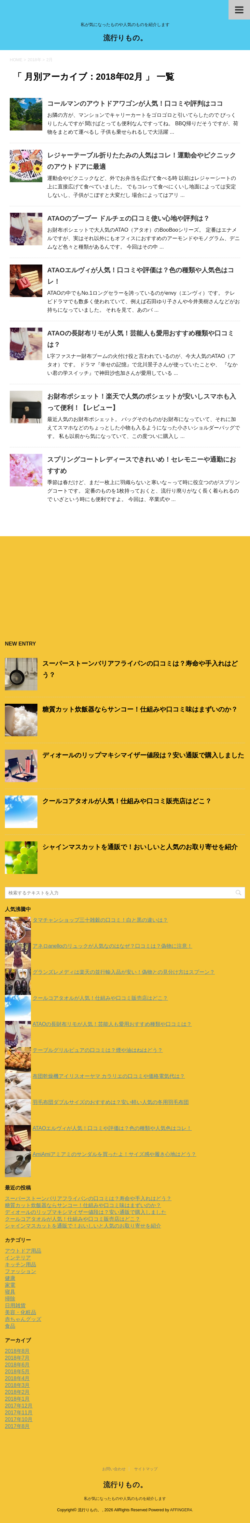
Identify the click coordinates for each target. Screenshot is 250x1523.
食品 (10, 1326)
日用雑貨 (15, 1305)
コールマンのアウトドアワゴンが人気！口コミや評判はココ (135, 103)
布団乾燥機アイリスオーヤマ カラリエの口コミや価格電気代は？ (109, 1076)
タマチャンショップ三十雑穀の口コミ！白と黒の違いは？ (100, 920)
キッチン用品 (20, 1264)
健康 (10, 1278)
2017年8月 (17, 1426)
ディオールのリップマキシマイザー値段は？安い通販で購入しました (143, 755)
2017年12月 (19, 1405)
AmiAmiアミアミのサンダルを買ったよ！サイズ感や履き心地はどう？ (114, 1154)
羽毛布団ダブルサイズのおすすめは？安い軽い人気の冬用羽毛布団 (111, 1102)
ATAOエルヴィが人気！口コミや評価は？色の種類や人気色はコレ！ (112, 1128)
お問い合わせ (114, 1469)
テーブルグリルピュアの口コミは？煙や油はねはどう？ (98, 1050)
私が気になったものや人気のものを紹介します (125, 1498)
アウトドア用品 (23, 1251)
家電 (10, 1285)
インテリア (18, 1257)
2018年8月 (17, 1351)
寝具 (10, 1292)
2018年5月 (17, 1371)
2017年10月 (19, 1419)
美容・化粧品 (20, 1312)
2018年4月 (17, 1378)
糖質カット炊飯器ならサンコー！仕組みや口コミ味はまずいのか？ (140, 709)
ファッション (20, 1271)
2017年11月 (19, 1412)
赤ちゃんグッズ (23, 1319)
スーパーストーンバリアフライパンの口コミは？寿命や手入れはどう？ (88, 1198)
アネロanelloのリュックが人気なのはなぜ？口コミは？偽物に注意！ (112, 946)
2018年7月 (17, 1358)
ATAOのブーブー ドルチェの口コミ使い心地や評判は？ (128, 218)
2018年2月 (17, 1392)
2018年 (34, 59)
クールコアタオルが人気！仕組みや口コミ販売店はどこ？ (127, 801)
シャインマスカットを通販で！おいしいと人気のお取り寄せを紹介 (140, 846)
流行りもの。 (125, 38)
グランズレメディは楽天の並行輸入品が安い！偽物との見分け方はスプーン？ (124, 972)
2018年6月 (17, 1364)
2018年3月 (17, 1385)
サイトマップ (146, 1469)
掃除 (10, 1298)
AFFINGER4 (181, 1510)
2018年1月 (17, 1399)
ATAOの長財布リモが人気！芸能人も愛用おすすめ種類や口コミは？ (112, 1024)
